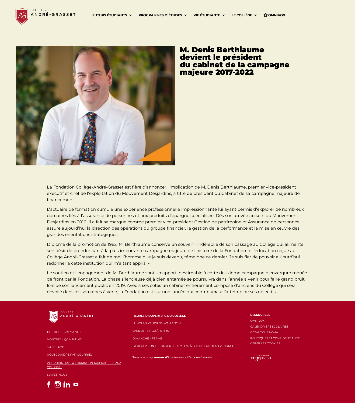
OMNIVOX (257, 320)
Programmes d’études (163, 15)
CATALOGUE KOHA (264, 332)
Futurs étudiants (112, 15)
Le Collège (244, 15)
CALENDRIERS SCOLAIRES (269, 326)
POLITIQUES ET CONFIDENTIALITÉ (275, 338)
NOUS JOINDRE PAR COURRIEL (69, 354)
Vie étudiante (209, 15)
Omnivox (274, 15)
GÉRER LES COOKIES (265, 343)
